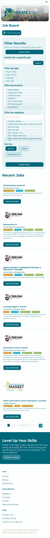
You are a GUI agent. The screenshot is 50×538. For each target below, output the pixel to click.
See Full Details (12, 201)
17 (27, 425)
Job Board (7, 483)
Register (6, 493)
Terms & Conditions (12, 522)
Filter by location (13, 85)
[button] (25, 2)
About (5, 480)
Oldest (24, 149)
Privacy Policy (9, 518)
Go (41, 425)
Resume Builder (10, 504)
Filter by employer (14, 113)
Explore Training (11, 457)
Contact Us (7, 514)
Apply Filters (24, 164)
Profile (5, 501)
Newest (11, 149)
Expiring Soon (14, 154)
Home (5, 476)
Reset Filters (24, 52)
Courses (6, 497)
